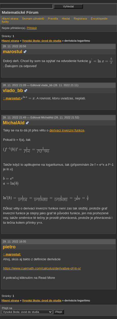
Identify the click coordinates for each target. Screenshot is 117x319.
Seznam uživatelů (33, 18)
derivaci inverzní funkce (67, 130)
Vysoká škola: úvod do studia (41, 40)
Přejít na (33, 310)
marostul (12, 51)
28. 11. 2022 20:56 (14, 46)
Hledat (66, 18)
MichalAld (14, 122)
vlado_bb (13, 90)
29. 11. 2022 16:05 (14, 241)
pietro (9, 246)
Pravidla (53, 18)
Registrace (80, 18)
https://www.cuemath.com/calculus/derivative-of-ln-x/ (42, 268)
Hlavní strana (10, 18)
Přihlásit (32, 27)
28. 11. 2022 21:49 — (41, 117)
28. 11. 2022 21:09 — (40, 85)
